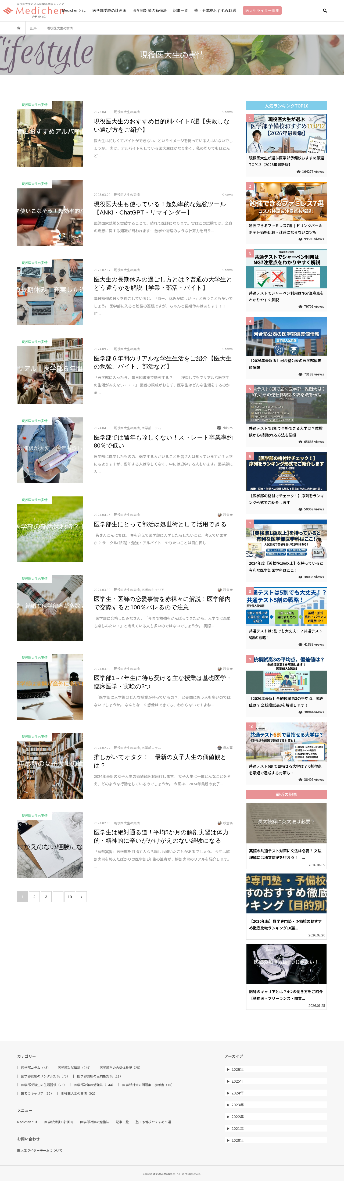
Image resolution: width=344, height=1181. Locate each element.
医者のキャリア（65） (37, 1093)
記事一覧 (180, 10)
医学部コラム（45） (36, 1067)
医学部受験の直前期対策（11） (100, 1076)
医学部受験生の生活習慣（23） (44, 1084)
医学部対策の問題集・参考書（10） (148, 1084)
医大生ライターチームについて (39, 1150)
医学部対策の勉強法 (150, 10)
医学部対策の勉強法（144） (94, 1084)
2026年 (237, 1069)
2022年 (237, 1116)
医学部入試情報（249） (75, 1067)
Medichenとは (74, 10)
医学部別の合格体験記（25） (121, 1067)
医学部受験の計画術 (109, 10)
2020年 (237, 1140)
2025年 (237, 1081)
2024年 (237, 1093)
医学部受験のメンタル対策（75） (45, 1076)
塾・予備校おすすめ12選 (215, 10)
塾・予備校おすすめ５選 (153, 1121)
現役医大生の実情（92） (79, 1093)
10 (70, 897)
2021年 (237, 1128)
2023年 (237, 1104)
